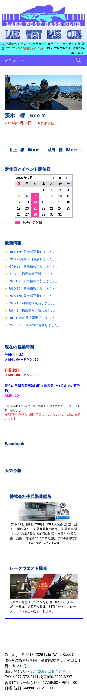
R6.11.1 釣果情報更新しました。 (34, 281)
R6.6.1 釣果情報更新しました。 (33, 303)
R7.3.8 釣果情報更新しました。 (33, 274)
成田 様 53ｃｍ (65, 150)
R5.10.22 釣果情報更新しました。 (35, 325)
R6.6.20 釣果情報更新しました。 (34, 288)
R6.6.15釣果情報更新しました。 (32, 296)
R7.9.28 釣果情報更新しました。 (34, 266)
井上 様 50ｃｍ (22, 150)
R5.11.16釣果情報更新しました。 (33, 318)
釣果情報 (47, 123)
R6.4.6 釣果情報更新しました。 (33, 310)
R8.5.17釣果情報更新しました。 (32, 252)
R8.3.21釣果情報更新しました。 (32, 259)
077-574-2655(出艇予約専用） (26, 48)
